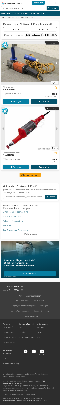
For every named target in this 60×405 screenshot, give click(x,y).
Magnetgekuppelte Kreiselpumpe (24, 306)
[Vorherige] (3, 63)
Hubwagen (44, 306)
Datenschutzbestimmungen (12, 400)
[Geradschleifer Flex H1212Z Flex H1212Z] (30, 128)
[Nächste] (56, 63)
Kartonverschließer (23, 300)
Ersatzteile (5, 13)
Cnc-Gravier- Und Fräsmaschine (16, 230)
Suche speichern (30, 175)
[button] (57, 3)
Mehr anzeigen (30, 234)
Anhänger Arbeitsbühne (13, 221)
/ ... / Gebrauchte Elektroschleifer (18, 17)
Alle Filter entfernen (13, 35)
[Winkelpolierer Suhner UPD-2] (30, 63)
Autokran (7, 225)
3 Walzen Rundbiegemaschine (15, 212)
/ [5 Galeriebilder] (55, 82)
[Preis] (50, 95)
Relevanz (44, 29)
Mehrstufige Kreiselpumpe (20, 311)
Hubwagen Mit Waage (30, 316)
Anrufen (44, 101)
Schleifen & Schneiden (20, 13)
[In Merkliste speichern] (55, 87)
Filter (16, 29)
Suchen (52, 8)
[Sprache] (54, 3)
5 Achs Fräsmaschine (12, 216)
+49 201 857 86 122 (15, 286)
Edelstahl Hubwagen (41, 311)
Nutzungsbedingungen (31, 400)
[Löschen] (41, 35)
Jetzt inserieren (30, 273)
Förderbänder (39, 300)
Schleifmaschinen (38, 13)
